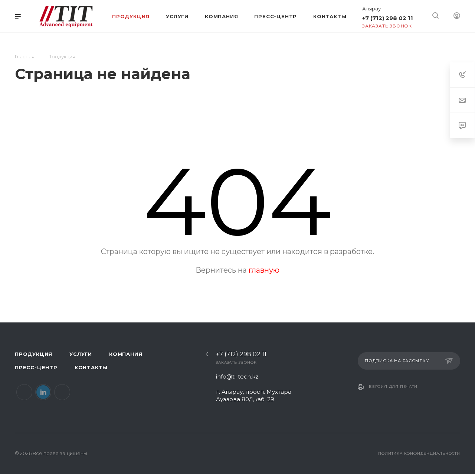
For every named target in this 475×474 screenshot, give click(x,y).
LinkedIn (43, 392)
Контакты (91, 367)
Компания (125, 354)
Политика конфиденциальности (419, 453)
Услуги (80, 354)
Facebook (24, 392)
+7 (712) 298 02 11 (387, 18)
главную (264, 270)
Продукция (33, 354)
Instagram (62, 392)
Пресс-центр (36, 367)
